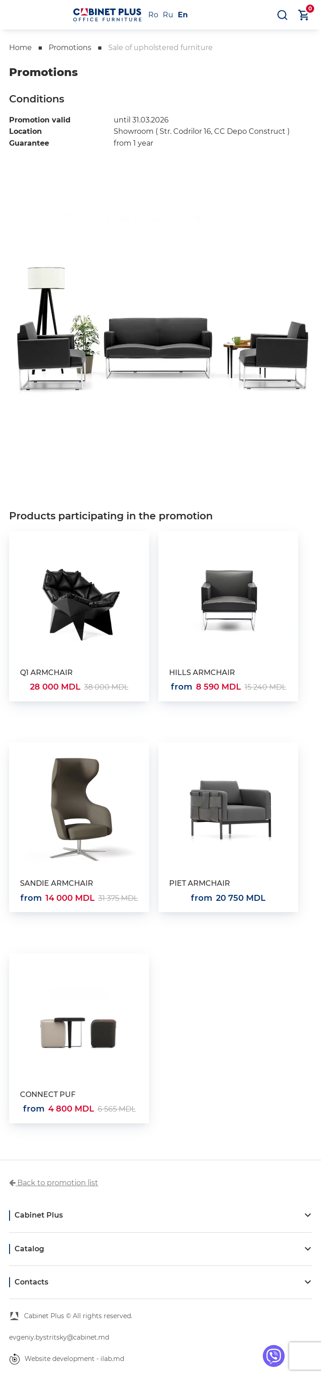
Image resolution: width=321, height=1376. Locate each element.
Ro (153, 14)
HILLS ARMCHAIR (202, 672)
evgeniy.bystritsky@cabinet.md (59, 1337)
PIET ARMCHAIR (199, 883)
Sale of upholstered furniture (160, 47)
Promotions (70, 47)
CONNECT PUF (47, 1094)
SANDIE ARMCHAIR (56, 883)
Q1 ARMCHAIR (46, 672)
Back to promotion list (53, 1182)
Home (20, 47)
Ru (168, 14)
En (183, 14)
